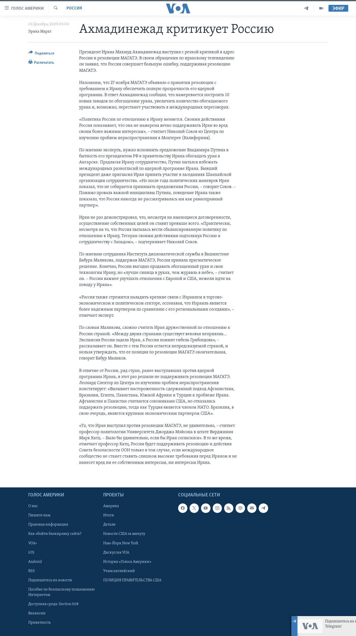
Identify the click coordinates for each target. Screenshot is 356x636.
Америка (111, 506)
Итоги (108, 515)
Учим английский (119, 571)
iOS (31, 552)
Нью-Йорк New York (120, 543)
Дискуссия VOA (116, 552)
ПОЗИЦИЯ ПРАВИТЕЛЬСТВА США (132, 580)
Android (35, 562)
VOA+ (32, 543)
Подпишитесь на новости (50, 580)
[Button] (41, 54)
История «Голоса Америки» (127, 562)
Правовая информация (48, 525)
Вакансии (37, 613)
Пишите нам (39, 515)
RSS (31, 571)
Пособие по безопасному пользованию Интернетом (61, 592)
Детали (109, 525)
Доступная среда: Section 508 (53, 604)
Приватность (39, 623)
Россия (74, 8)
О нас (33, 506)
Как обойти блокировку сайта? (54, 534)
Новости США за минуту (124, 534)
